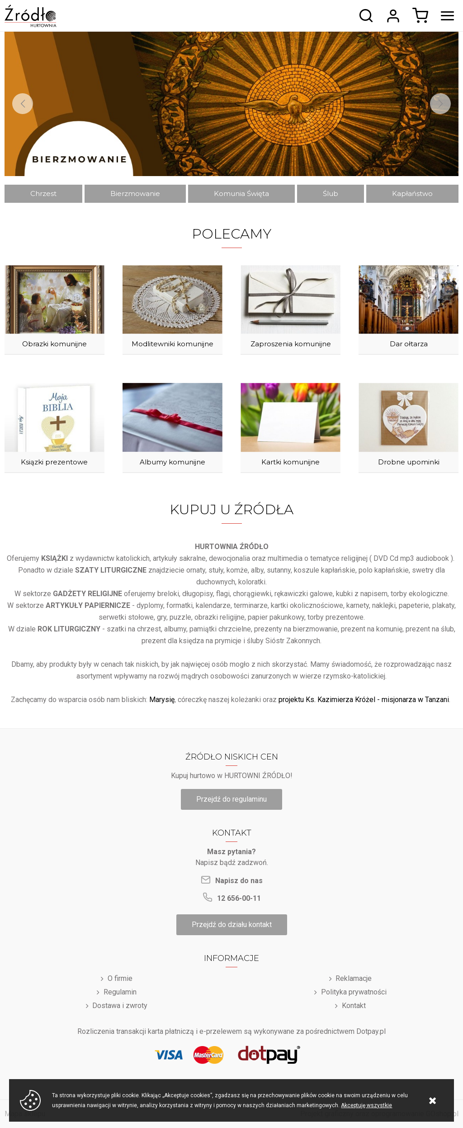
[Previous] (22, 103)
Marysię (162, 699)
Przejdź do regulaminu (231, 799)
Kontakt (354, 1005)
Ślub (330, 193)
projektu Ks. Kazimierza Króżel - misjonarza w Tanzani (364, 699)
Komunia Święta (241, 193)
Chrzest (43, 193)
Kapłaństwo (412, 193)
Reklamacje (353, 978)
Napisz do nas (239, 880)
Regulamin (120, 992)
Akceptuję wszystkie (366, 1105)
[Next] (440, 103)
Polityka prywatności (354, 992)
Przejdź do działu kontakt (232, 924)
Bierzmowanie (135, 193)
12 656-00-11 (239, 898)
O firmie (120, 978)
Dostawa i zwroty (119, 1005)
